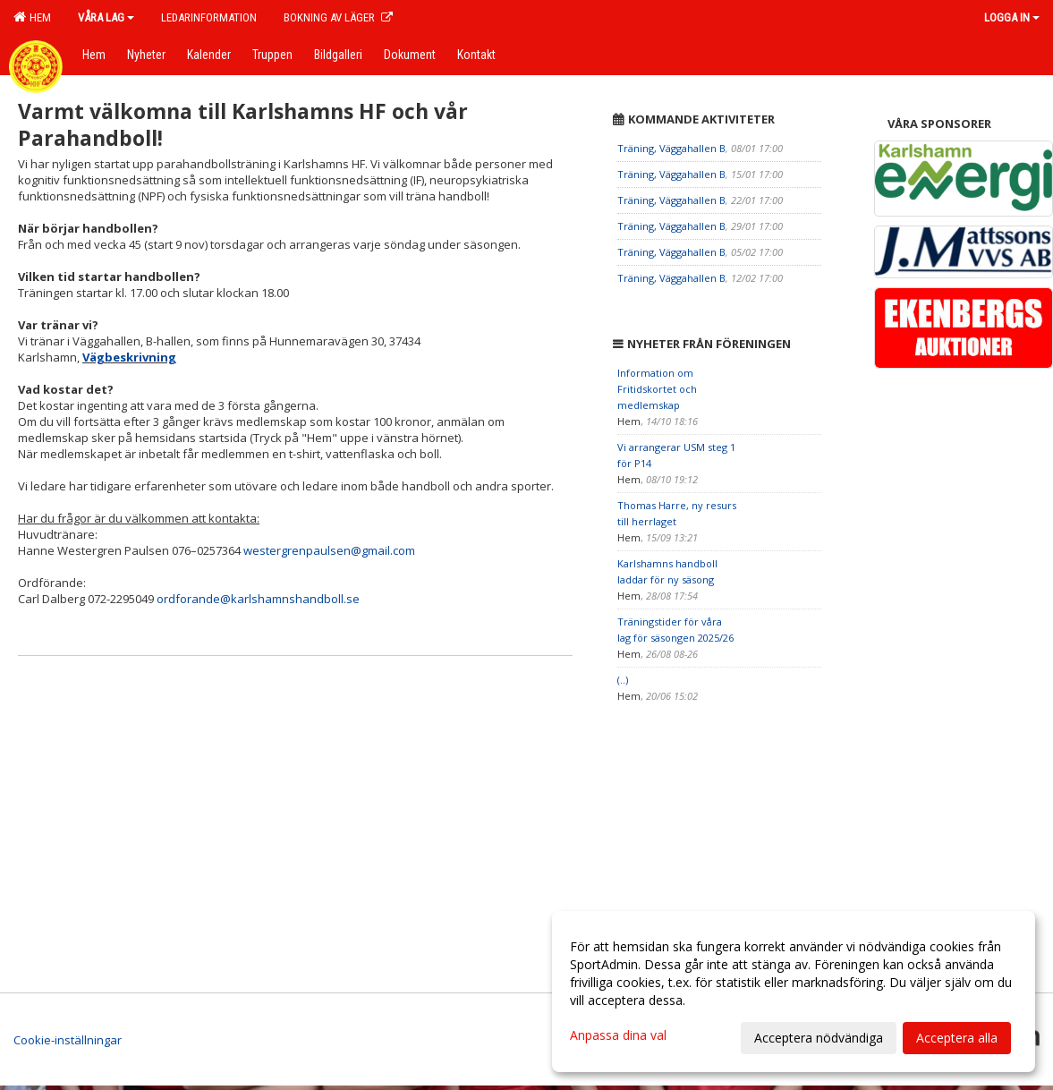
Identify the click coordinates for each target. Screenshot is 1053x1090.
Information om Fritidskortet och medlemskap (657, 389)
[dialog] (793, 991)
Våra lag (106, 17)
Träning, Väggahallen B (671, 148)
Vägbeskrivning (129, 357)
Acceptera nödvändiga (818, 1037)
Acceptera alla (957, 1037)
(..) (622, 679)
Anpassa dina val (618, 1035)
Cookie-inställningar (67, 1040)
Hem (32, 17)
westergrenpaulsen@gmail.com (329, 550)
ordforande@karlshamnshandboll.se (258, 599)
